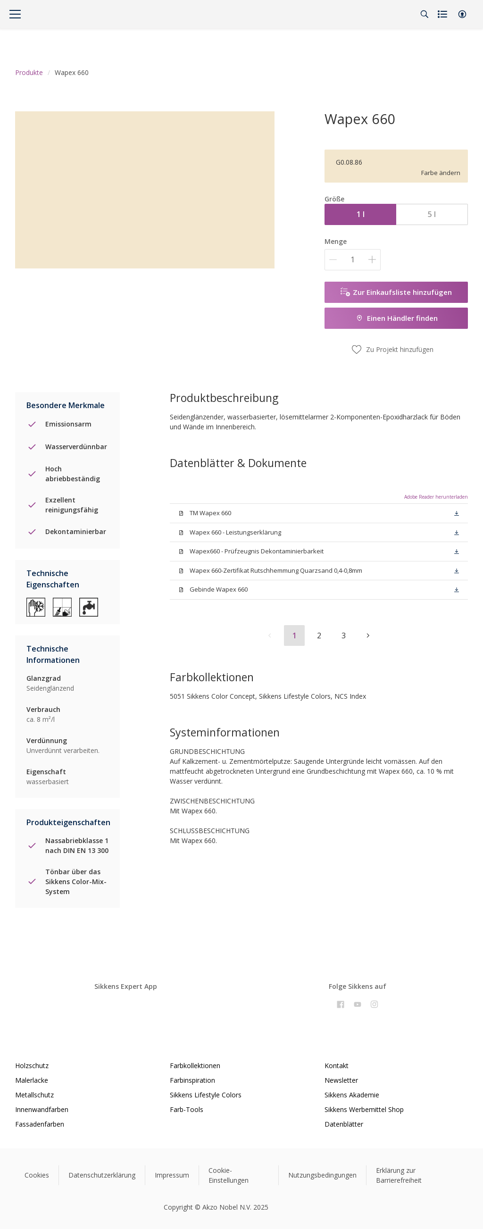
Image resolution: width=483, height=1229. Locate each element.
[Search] (424, 14)
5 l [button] (432, 214)
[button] (462, 14)
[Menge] (353, 259)
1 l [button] (361, 214)
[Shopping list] (443, 14)
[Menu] (15, 14)
